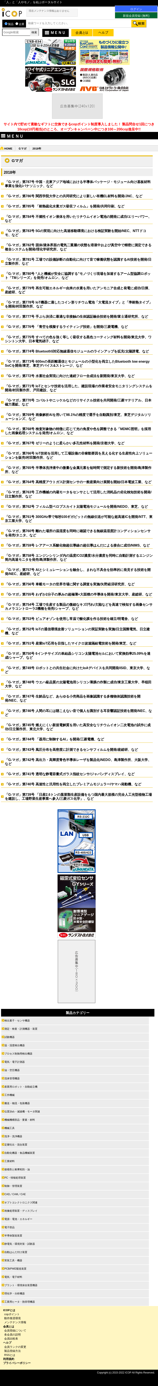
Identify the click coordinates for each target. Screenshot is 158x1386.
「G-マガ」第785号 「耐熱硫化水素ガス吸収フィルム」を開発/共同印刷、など (66, 206)
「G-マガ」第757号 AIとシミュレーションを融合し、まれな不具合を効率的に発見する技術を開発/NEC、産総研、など (78, 572)
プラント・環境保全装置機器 (20, 1285)
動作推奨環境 (12, 1318)
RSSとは (9, 1355)
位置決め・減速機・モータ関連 (22, 1111)
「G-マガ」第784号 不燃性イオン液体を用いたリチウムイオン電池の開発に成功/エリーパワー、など (78, 218)
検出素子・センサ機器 (17, 1020)
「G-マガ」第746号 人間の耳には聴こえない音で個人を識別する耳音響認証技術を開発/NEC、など (78, 713)
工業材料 (9, 1161)
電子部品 (9, 1227)
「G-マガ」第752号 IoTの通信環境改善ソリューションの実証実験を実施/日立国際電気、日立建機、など (77, 631)
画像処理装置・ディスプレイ (20, 1210)
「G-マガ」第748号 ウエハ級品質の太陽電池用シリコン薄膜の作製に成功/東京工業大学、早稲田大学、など (78, 684)
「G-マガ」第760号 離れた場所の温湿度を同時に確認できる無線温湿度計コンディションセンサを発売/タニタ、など (78, 533)
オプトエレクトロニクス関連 (20, 1202)
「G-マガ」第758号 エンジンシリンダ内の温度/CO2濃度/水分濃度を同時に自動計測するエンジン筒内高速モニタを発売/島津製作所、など (79, 557)
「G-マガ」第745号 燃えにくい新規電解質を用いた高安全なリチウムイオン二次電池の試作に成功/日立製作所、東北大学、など (78, 727)
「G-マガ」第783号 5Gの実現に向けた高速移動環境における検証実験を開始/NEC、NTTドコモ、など (75, 233)
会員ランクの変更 (15, 1346)
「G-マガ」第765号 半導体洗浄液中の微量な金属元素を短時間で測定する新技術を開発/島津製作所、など (78, 470)
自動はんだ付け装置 (15, 1252)
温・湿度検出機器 (14, 1045)
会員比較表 (11, 1338)
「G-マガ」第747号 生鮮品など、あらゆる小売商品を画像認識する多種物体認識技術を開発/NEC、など (72, 698)
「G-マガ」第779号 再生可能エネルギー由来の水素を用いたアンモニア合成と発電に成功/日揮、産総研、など (78, 290)
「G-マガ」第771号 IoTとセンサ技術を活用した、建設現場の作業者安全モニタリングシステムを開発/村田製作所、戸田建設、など (78, 388)
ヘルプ (7, 1342)
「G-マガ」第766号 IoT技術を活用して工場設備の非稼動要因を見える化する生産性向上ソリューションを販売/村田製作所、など (78, 455)
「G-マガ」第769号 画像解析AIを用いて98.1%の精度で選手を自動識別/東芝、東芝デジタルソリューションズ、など (78, 417)
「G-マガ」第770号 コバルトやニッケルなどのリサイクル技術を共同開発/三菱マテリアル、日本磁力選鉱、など (78, 402)
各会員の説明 (12, 1334)
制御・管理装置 (13, 1186)
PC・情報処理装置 (15, 1177)
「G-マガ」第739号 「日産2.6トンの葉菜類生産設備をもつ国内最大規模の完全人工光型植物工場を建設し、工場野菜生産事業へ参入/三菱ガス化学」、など (78, 796)
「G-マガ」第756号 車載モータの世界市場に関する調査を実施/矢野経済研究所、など (70, 584)
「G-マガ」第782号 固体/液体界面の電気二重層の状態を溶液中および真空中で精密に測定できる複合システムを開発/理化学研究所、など (78, 247)
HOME (8, 148)
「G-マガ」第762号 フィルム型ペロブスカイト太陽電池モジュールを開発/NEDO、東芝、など (76, 506)
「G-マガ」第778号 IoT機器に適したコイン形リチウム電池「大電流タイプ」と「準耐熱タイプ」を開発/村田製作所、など (78, 304)
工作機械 (9, 1095)
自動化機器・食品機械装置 (19, 1152)
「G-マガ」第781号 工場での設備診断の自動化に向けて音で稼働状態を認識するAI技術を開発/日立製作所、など (78, 261)
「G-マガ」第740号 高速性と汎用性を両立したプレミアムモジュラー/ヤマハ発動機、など (73, 784)
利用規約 (8, 1359)
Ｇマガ (22, 148)
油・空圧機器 (12, 1070)
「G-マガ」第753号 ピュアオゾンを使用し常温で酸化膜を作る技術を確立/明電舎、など (71, 619)
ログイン (136, 9)
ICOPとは (9, 1310)
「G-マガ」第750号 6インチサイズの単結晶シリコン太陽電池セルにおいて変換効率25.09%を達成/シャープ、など (77, 655)
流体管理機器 (12, 1078)
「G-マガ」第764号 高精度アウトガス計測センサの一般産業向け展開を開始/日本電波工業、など (78, 482)
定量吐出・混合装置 (15, 1144)
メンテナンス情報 (15, 1322)
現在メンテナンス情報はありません (49, 10)
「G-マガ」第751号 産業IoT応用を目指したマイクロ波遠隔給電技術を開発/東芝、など (70, 643)
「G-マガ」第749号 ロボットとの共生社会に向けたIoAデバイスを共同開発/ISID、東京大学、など (77, 670)
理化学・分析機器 (14, 1293)
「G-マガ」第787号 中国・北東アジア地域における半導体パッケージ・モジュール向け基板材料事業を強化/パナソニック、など (78, 184)
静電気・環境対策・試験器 (19, 1243)
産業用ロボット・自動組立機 (20, 1086)
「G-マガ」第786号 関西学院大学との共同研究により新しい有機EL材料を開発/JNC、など (73, 196)
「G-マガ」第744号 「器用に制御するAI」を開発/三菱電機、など (54, 739)
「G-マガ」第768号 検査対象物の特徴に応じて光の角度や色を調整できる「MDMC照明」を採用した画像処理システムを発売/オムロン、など (78, 431)
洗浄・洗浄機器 (13, 1136)
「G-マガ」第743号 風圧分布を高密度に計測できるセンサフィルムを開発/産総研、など (71, 749)
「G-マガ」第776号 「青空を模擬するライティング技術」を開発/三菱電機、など (66, 327)
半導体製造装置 (13, 1235)
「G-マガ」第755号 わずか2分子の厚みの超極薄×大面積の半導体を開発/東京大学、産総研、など (78, 594)
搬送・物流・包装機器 (17, 1103)
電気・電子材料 (13, 1277)
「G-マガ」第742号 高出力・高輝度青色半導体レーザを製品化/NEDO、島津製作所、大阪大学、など (78, 762)
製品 (9, 24)
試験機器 (9, 1037)
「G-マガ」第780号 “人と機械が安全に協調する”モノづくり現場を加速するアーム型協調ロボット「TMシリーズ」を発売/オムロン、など (78, 276)
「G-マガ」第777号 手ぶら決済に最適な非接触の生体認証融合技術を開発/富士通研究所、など (76, 316)
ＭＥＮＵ (55, 32)
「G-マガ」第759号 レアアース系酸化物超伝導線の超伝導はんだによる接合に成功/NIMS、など (77, 545)
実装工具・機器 (13, 1260)
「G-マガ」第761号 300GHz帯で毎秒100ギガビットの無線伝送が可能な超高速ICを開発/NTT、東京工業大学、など (79, 519)
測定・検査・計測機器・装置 (20, 1028)
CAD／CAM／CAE (15, 1194)
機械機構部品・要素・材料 (19, 1119)
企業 (19, 24)
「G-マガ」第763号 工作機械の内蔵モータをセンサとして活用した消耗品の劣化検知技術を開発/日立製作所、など (78, 494)
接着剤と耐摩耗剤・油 (17, 1169)
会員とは (8, 1326)
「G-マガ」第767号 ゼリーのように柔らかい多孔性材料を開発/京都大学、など (64, 443)
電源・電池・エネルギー (18, 1219)
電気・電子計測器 (14, 1061)
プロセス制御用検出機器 (18, 1053)
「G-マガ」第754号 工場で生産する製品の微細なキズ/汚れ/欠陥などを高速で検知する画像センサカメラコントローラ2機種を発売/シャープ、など (79, 606)
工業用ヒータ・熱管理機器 (19, 1301)
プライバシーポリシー (17, 1363)
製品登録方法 (12, 1350)
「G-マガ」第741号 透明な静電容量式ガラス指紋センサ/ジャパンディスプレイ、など (70, 774)
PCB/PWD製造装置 (15, 1268)
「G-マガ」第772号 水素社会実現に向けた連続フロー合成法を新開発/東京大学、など (70, 376)
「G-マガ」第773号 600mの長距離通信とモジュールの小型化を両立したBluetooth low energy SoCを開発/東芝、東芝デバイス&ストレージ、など (77, 363)
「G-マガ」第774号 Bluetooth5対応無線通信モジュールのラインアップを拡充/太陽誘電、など (78, 351)
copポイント (12, 1314)
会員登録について (15, 1330)
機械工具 (9, 1128)
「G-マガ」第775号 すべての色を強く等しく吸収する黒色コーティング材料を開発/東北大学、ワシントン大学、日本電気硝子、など (78, 339)
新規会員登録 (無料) (136, 15)
